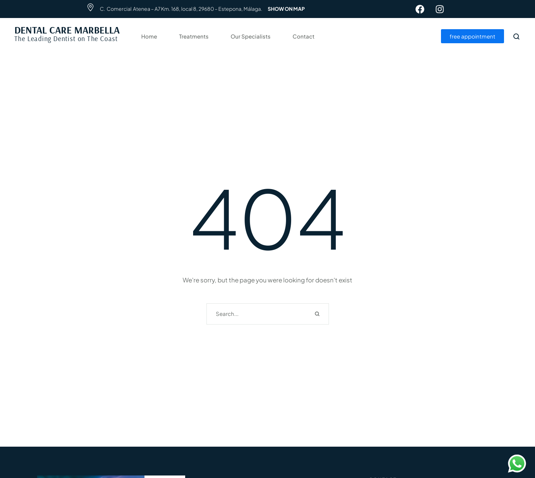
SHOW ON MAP (286, 8)
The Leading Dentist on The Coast (66, 38)
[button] (515, 445)
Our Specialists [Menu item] (250, 36)
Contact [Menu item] (303, 36)
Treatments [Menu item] (194, 36)
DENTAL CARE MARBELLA (67, 30)
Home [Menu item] (149, 36)
